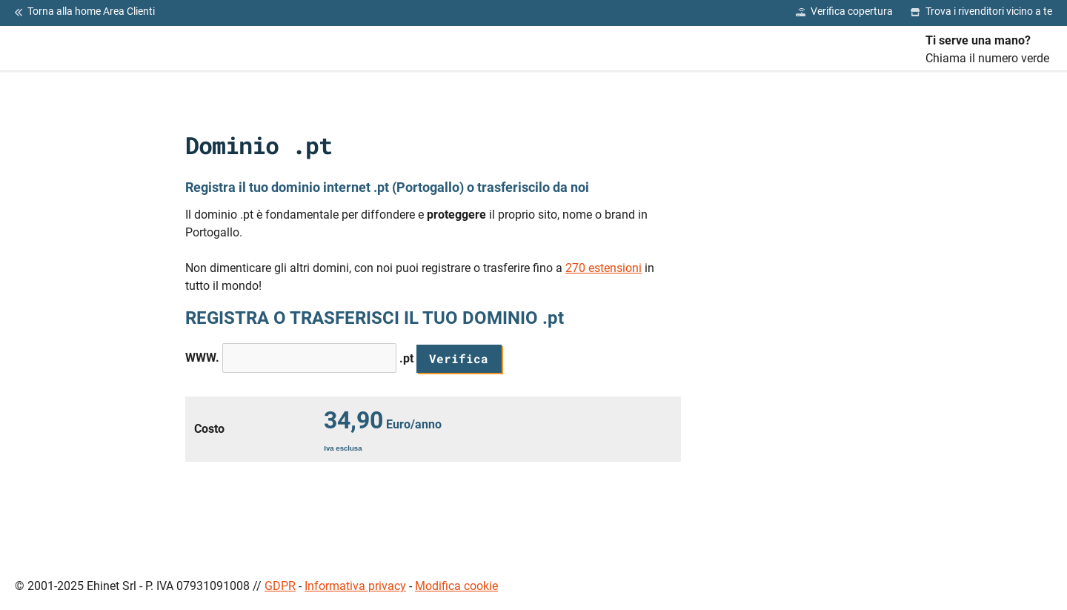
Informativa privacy (355, 586)
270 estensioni (603, 268)
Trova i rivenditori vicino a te (981, 11)
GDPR (280, 586)
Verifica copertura (844, 11)
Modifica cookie (456, 586)
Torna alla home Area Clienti (85, 11)
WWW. (202, 358)
